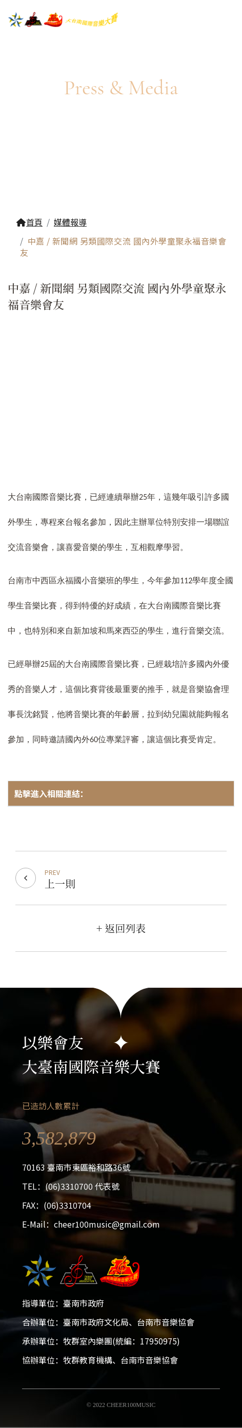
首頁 (29, 222)
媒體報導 (70, 222)
